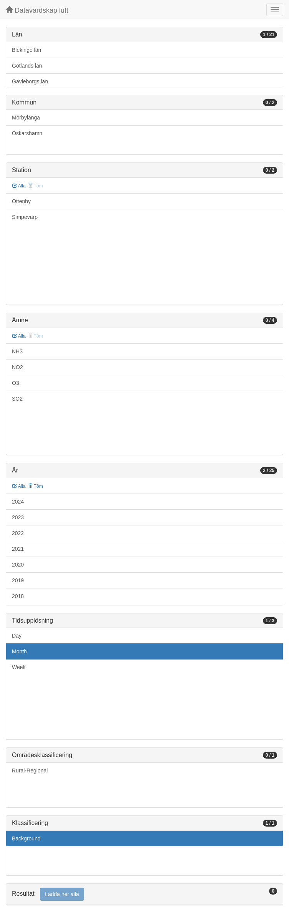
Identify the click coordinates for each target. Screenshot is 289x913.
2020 (18, 565)
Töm (35, 486)
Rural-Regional (30, 770)
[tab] (144, 894)
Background (26, 838)
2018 (18, 596)
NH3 (17, 351)
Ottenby (21, 201)
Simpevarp (25, 217)
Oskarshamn (27, 133)
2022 (18, 533)
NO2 (17, 367)
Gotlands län (27, 66)
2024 (18, 502)
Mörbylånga (26, 117)
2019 (18, 580)
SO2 (17, 399)
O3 (15, 383)
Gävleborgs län (30, 81)
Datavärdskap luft (37, 10)
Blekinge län (26, 50)
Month (19, 651)
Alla (19, 186)
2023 (18, 517)
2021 (18, 549)
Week (19, 667)
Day (16, 636)
